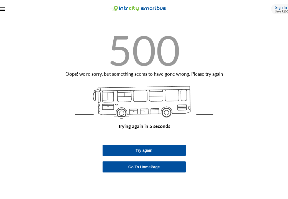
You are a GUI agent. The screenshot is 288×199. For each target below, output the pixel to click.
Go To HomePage (144, 167)
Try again (144, 150)
